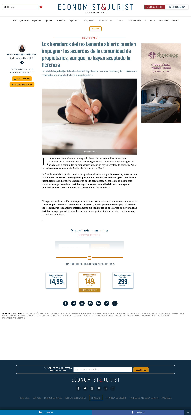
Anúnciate (95, 397)
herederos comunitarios (28, 316)
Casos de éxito (105, 21)
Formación (163, 21)
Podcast (175, 21)
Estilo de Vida (135, 21)
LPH (154, 316)
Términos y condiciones (116, 397)
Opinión (48, 21)
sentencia (164, 316)
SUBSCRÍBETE (155, 7)
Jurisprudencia (89, 21)
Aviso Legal (167, 397)
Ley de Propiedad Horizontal (135, 316)
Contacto (37, 397)
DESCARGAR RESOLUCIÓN (22, 85)
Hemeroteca (150, 21)
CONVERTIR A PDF (22, 79)
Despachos (120, 21)
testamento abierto (14, 318)
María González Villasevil (22, 54)
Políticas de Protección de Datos (144, 397)
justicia (114, 316)
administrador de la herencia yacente (71, 313)
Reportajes (36, 21)
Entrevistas (60, 21)
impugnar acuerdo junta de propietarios (85, 316)
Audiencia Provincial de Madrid (110, 313)
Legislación (74, 21)
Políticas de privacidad (75, 397)
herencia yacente (53, 316)
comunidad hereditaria (172, 313)
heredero (8, 316)
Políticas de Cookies (53, 397)
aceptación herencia (38, 313)
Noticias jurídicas (20, 21)
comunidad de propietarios (143, 313)
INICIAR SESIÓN (177, 7)
